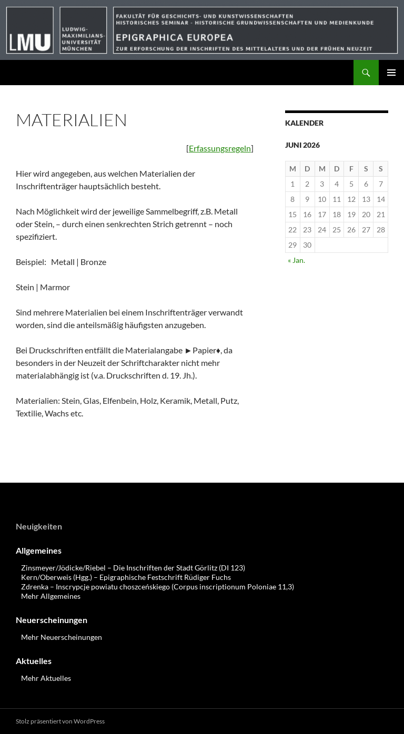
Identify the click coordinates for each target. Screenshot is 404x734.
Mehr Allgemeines (50, 596)
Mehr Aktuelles (46, 678)
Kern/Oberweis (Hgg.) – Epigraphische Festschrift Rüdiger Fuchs (126, 577)
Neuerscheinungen (51, 620)
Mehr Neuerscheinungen (61, 637)
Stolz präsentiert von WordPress (60, 721)
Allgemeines (39, 550)
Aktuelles (34, 661)
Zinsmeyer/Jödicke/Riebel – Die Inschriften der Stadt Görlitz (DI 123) (133, 567)
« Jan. (296, 260)
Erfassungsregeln (220, 148)
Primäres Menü (391, 72)
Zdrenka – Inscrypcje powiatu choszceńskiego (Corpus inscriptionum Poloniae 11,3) (157, 586)
